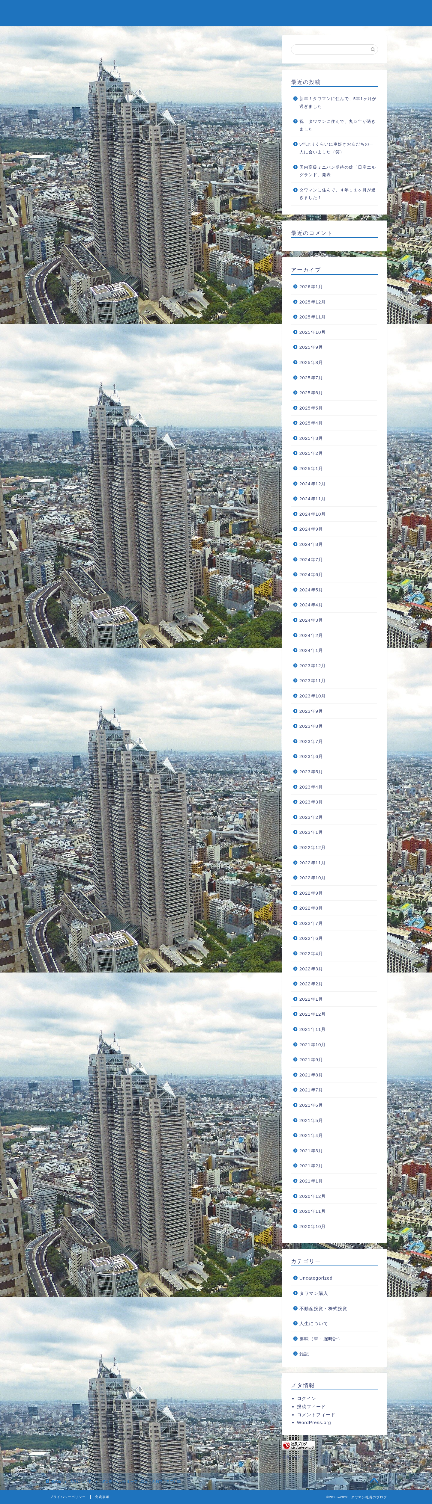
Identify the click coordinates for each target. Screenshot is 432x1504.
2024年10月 (312, 514)
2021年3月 (311, 1150)
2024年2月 (311, 635)
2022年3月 (311, 968)
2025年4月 (311, 422)
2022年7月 (311, 923)
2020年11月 (312, 1211)
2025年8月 (311, 362)
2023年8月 (311, 726)
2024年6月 (311, 574)
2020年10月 (312, 1226)
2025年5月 (311, 407)
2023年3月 (311, 801)
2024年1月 (311, 650)
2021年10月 (312, 1044)
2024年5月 (311, 589)
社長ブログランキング (301, 1457)
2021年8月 (311, 1074)
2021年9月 (311, 1059)
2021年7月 (311, 1089)
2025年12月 (312, 301)
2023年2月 (311, 817)
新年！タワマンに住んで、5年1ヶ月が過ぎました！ (337, 102)
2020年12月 (312, 1196)
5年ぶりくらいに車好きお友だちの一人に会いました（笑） (336, 148)
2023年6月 (311, 756)
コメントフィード (316, 1414)
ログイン (306, 1398)
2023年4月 (311, 786)
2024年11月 (312, 498)
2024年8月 (311, 544)
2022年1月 (311, 999)
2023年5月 (311, 771)
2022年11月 (312, 862)
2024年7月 (311, 559)
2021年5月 (311, 1120)
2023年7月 (311, 741)
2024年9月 (311, 528)
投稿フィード (311, 1406)
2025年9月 (311, 347)
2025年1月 (311, 468)
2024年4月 (311, 604)
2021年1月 (311, 1180)
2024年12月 (312, 483)
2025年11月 (312, 316)
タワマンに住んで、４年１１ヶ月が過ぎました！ (337, 194)
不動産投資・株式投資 (323, 1308)
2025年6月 (311, 392)
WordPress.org (314, 1422)
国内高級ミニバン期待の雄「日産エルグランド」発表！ (337, 171)
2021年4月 (311, 1135)
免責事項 (102, 1497)
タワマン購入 (313, 1293)
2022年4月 (311, 953)
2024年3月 (311, 620)
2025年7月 (311, 377)
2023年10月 (312, 695)
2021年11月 (312, 1029)
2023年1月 (311, 832)
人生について (67, 47)
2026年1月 (311, 286)
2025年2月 (311, 453)
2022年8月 (311, 907)
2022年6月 (311, 938)
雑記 (304, 1353)
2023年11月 (312, 680)
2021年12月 (312, 1014)
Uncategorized (316, 1277)
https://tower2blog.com (113, 949)
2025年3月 (311, 438)
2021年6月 (311, 1105)
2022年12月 (312, 847)
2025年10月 (312, 332)
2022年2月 (311, 983)
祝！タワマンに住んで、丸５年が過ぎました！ (337, 125)
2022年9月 (311, 893)
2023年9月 (311, 711)
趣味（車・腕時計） (321, 1338)
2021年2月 (311, 1165)
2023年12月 (312, 665)
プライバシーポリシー (68, 1497)
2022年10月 (312, 877)
